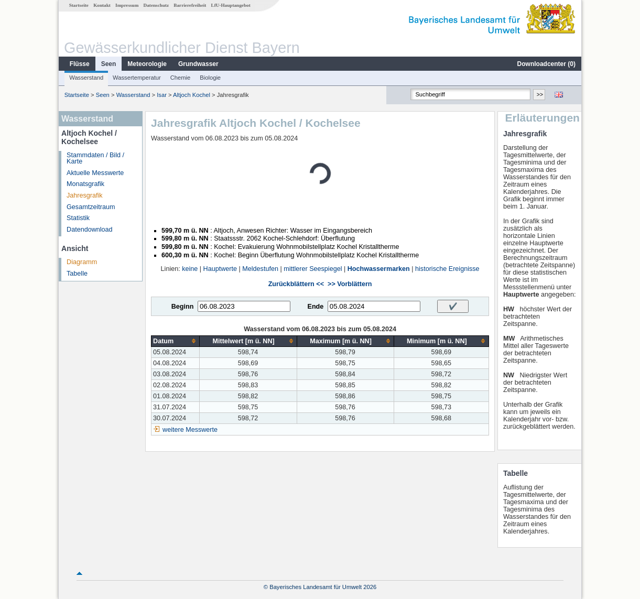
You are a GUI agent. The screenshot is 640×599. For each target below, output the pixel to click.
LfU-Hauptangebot (231, 5)
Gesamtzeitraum (91, 207)
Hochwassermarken (379, 269)
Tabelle (77, 273)
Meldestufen (260, 269)
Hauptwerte (220, 269)
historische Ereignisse (447, 269)
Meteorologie (147, 64)
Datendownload (90, 229)
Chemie (180, 77)
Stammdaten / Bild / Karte (95, 158)
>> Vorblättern (350, 284)
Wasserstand (86, 77)
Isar (162, 95)
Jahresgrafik (85, 195)
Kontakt (102, 5)
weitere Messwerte (190, 429)
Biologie (210, 77)
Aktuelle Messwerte (95, 173)
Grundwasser (198, 64)
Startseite (79, 5)
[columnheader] (175, 340)
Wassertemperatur (137, 77)
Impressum (126, 5)
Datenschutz (156, 5)
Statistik (78, 218)
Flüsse (80, 64)
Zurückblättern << (296, 284)
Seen (108, 64)
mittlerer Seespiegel (313, 269)
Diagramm (82, 262)
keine (190, 269)
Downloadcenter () (546, 64)
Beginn (182, 306)
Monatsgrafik (85, 184)
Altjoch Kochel (191, 95)
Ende (315, 306)
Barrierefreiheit (189, 5)
